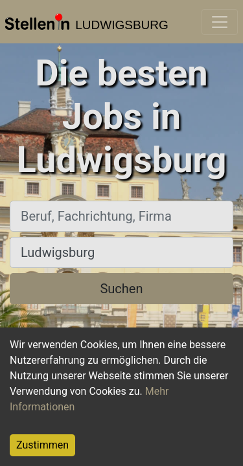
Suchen (121, 288)
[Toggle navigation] (220, 22)
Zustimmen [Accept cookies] (42, 445)
